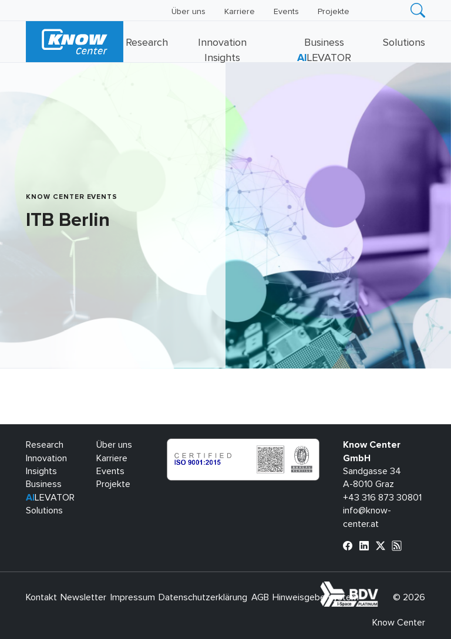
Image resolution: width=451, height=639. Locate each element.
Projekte (333, 12)
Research (147, 43)
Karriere (239, 12)
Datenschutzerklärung (203, 597)
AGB (260, 597)
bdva (381, 588)
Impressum (132, 597)
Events (286, 12)
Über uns (188, 12)
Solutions (404, 43)
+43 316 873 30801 (382, 497)
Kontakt (41, 597)
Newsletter (83, 597)
